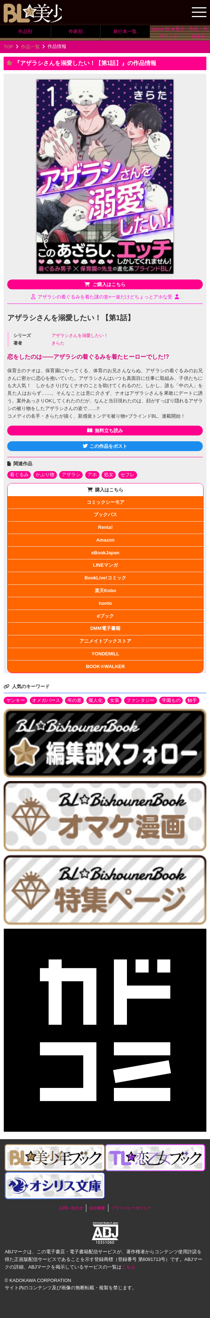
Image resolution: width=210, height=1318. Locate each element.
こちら (129, 1267)
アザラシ (71, 474)
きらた (58, 343)
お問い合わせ (71, 1208)
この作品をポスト (108, 446)
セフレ (127, 474)
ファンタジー (140, 700)
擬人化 (95, 700)
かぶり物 (45, 474)
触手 (192, 700)
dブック (105, 616)
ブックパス (105, 514)
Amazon (105, 540)
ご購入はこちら (108, 284)
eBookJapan (105, 552)
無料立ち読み (109, 430)
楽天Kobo (105, 590)
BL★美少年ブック (33, 13)
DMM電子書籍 (105, 628)
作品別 (25, 31)
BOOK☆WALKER (105, 666)
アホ (92, 474)
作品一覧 (30, 46)
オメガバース (46, 700)
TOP (8, 46)
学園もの (171, 700)
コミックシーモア (105, 502)
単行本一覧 (125, 31)
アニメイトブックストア (105, 641)
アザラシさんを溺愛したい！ (80, 335)
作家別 (76, 31)
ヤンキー (15, 700)
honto (105, 603)
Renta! (105, 527)
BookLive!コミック (105, 577)
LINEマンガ (105, 565)
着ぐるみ (19, 474)
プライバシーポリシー (131, 1208)
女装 (114, 700)
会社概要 (97, 1208)
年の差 (74, 700)
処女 (109, 474)
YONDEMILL (105, 653)
